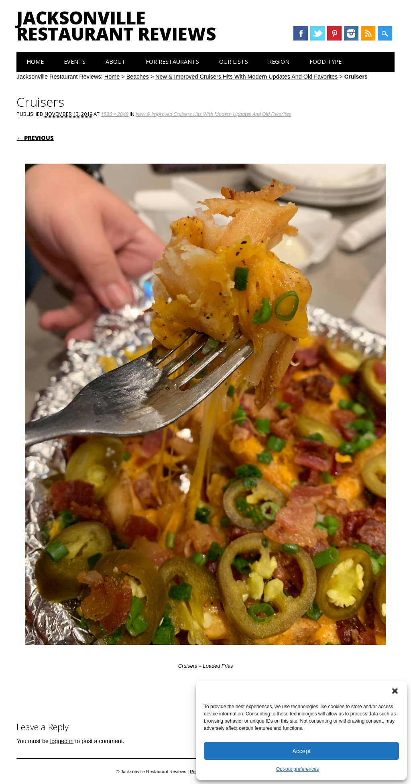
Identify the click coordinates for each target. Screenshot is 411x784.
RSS (368, 33)
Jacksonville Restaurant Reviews (116, 26)
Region (278, 61)
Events (74, 61)
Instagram (351, 33)
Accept (301, 751)
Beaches (137, 76)
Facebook (300, 33)
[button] (395, 691)
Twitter (317, 33)
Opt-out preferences (297, 769)
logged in (61, 741)
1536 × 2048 (114, 113)
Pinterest (334, 33)
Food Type (325, 61)
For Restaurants (172, 61)
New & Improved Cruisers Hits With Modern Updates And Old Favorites (246, 76)
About (116, 61)
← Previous (34, 138)
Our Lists (233, 61)
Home (35, 61)
